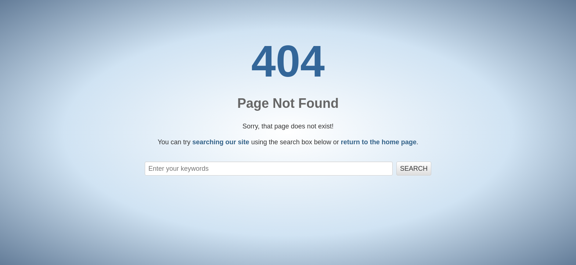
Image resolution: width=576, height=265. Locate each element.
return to (379, 142)
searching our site (220, 142)
